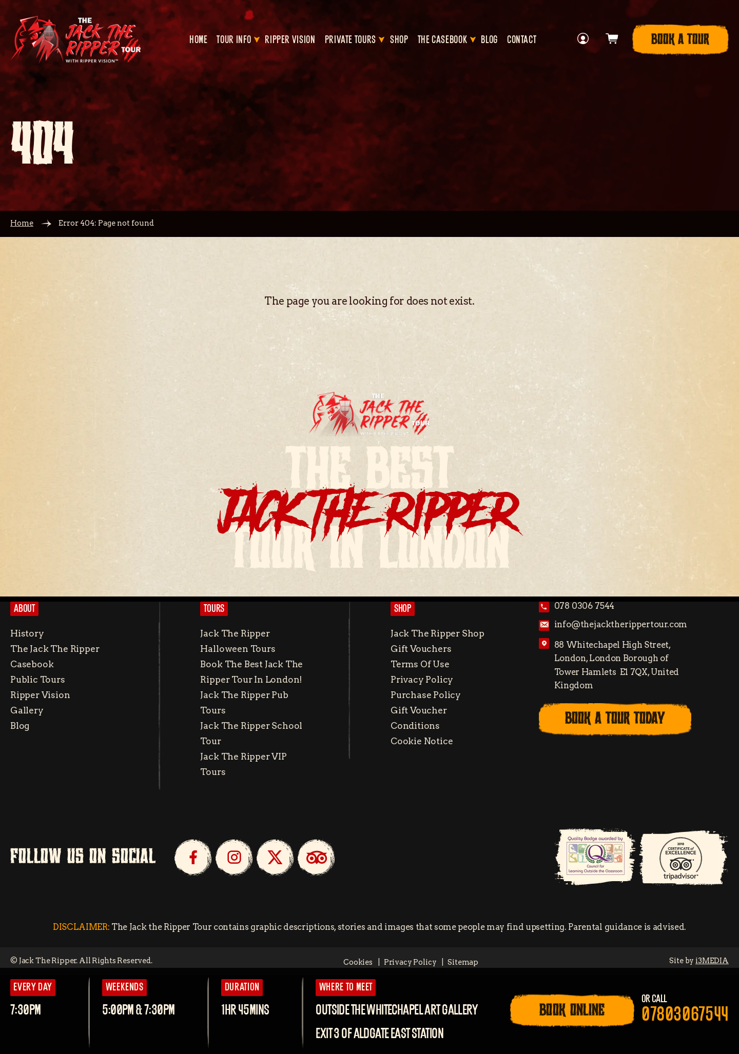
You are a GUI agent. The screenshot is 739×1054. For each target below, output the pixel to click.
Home (198, 40)
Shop (399, 40)
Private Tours (350, 40)
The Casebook (443, 40)
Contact (521, 40)
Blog (489, 40)
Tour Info (234, 40)
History (27, 633)
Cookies (358, 962)
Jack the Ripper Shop (437, 633)
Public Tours (37, 679)
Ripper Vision (290, 40)
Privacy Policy (422, 679)
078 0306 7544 (584, 606)
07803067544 (685, 1015)
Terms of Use (420, 664)
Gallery (27, 710)
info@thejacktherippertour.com (621, 624)
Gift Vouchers (421, 648)
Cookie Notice (422, 740)
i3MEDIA (712, 960)
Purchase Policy (426, 694)
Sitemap (463, 962)
